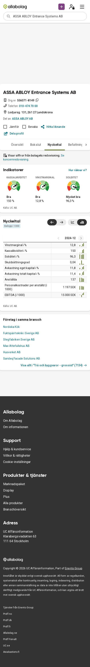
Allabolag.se (10, 633)
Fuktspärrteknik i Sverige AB (21, 333)
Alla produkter (13, 503)
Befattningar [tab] (77, 145)
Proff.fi (6, 626)
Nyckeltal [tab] (55, 145)
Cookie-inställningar (17, 462)
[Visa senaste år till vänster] (52, 222)
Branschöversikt (14, 509)
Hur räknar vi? (78, 170)
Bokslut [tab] (35, 145)
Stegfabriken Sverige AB (19, 339)
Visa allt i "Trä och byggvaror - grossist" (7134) (54, 365)
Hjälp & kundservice (17, 449)
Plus (6, 497)
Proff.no (7, 614)
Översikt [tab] (17, 145)
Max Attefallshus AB (16, 345)
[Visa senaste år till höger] (61, 222)
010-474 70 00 (28, 106)
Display (8, 490)
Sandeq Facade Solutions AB (21, 358)
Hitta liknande (53, 127)
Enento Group (73, 568)
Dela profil (14, 133)
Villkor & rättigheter (16, 455)
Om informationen (15, 427)
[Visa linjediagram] (72, 222)
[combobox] (48, 16)
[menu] (82, 6)
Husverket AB (12, 352)
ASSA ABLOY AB (22, 118)
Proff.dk (7, 620)
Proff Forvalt (10, 639)
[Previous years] (81, 238)
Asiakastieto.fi (11, 652)
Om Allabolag (12, 421)
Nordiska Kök (11, 326)
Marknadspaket (14, 484)
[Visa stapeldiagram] (82, 222)
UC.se (6, 645)
